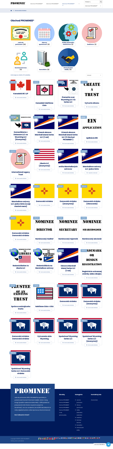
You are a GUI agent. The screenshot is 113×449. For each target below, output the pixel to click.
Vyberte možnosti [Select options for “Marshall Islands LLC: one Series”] (92, 178)
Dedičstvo (79, 423)
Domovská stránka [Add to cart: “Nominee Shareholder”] (93, 248)
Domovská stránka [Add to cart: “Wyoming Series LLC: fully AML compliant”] (21, 383)
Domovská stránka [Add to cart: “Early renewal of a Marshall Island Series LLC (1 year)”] (45, 146)
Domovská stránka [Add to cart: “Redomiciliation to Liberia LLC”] (21, 277)
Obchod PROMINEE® (64, 405)
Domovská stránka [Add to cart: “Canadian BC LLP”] (21, 103)
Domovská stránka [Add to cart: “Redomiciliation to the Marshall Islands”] (45, 277)
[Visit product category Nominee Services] (21, 64)
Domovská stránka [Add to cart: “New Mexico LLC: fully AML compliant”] (21, 245)
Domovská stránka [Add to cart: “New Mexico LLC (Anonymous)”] (69, 213)
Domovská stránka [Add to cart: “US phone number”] (45, 316)
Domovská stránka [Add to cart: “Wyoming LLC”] (69, 310)
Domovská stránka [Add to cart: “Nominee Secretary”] (69, 248)
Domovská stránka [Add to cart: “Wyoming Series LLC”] (69, 348)
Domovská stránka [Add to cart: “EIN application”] (93, 147)
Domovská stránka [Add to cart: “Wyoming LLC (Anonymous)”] (93, 313)
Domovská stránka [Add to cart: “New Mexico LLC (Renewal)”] (93, 213)
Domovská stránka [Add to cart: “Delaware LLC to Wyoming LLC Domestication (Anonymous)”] (21, 149)
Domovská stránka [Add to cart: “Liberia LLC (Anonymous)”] (45, 175)
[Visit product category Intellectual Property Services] (68, 39)
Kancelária (79, 430)
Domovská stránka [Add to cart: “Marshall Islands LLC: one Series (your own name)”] (21, 216)
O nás (60, 418)
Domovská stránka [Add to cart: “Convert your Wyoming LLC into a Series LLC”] (69, 111)
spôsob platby (62, 420)
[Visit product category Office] (44, 64)
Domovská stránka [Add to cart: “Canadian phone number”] (45, 115)
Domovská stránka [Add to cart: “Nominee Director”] (45, 248)
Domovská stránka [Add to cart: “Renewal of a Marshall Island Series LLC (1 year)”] (69, 280)
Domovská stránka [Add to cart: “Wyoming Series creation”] (45, 348)
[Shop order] (94, 81)
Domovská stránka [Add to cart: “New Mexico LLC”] (45, 210)
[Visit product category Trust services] (68, 64)
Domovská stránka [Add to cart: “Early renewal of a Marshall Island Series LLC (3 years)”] (69, 149)
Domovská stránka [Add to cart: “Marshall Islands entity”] (69, 178)
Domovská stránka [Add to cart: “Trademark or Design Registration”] (93, 283)
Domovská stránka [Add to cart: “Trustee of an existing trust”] (21, 318)
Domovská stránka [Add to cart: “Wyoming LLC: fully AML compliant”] (21, 348)
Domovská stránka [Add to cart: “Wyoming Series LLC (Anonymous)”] (93, 350)
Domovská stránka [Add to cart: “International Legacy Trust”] (21, 184)
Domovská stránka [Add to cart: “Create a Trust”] (93, 112)
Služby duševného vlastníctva (79, 418)
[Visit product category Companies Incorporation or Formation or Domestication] (21, 39)
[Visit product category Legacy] (92, 39)
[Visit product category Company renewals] (44, 39)
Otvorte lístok (94, 405)
